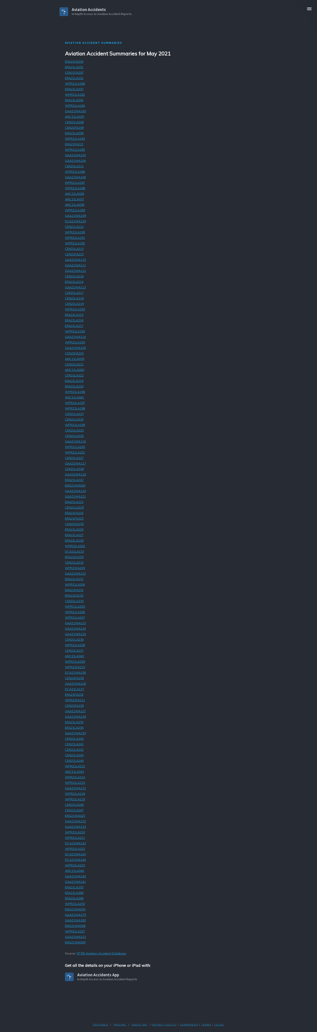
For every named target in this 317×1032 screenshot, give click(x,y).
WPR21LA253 (75, 904)
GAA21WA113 (75, 287)
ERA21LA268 (74, 898)
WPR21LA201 (75, 452)
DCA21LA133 (74, 552)
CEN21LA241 (74, 744)
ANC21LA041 (74, 397)
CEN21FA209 (74, 128)
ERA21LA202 (74, 78)
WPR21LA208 (75, 645)
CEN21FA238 (74, 678)
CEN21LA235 (74, 601)
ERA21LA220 (74, 386)
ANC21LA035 (74, 117)
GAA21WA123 (75, 623)
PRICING (120, 1024)
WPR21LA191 (75, 238)
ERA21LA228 (74, 541)
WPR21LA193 (75, 309)
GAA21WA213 (75, 937)
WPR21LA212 (75, 766)
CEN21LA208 (74, 122)
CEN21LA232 (74, 563)
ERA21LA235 (74, 722)
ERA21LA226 (74, 530)
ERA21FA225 (74, 519)
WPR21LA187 (75, 183)
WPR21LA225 (75, 865)
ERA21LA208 (74, 133)
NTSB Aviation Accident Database (101, 953)
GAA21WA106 (75, 177)
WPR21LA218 (75, 794)
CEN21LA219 (74, 304)
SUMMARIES (189, 1024)
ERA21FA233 (74, 596)
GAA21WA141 (75, 882)
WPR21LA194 (75, 331)
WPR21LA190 (75, 232)
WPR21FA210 (75, 667)
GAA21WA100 (75, 111)
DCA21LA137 (74, 689)
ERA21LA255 (74, 887)
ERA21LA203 (74, 89)
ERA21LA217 (74, 326)
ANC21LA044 (74, 871)
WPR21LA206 (75, 612)
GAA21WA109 (75, 216)
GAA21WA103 (75, 155)
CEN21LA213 (74, 249)
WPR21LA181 (75, 95)
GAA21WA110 (75, 260)
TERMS (206, 1024)
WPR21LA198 (75, 408)
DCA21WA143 (75, 854)
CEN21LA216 (74, 276)
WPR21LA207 (75, 618)
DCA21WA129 (75, 221)
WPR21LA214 (75, 777)
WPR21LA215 (75, 783)
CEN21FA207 (74, 73)
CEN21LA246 (74, 805)
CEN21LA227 (74, 458)
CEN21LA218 (74, 298)
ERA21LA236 (74, 728)
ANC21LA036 (74, 194)
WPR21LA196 (75, 392)
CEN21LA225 (74, 430)
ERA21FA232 (74, 590)
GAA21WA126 (75, 684)
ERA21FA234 (74, 695)
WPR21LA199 (75, 425)
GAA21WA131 (75, 788)
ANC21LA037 (74, 199)
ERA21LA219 (74, 381)
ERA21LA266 (74, 893)
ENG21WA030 (75, 909)
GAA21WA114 (75, 337)
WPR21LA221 (75, 838)
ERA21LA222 (74, 480)
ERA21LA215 (74, 315)
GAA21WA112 (75, 271)
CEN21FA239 (74, 706)
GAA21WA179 (75, 915)
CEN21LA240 (74, 739)
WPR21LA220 (75, 832)
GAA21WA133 (75, 827)
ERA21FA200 (74, 62)
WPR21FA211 (75, 700)
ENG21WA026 (75, 485)
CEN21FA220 (74, 353)
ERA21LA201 (74, 67)
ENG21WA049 (75, 942)
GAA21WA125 (75, 634)
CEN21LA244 (74, 761)
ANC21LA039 (74, 359)
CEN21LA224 (74, 419)
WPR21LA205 (75, 607)
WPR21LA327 (75, 931)
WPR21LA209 (75, 662)
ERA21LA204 (74, 100)
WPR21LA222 (75, 849)
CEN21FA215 (74, 254)
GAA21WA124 (75, 629)
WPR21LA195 (75, 342)
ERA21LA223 (74, 502)
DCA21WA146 (75, 860)
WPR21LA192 (75, 243)
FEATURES (100, 1024)
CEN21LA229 (74, 508)
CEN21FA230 (74, 524)
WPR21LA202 (75, 546)
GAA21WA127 (75, 711)
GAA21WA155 (75, 348)
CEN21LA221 (74, 364)
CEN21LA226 (74, 436)
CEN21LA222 (74, 375)
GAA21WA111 (75, 265)
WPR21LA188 (75, 188)
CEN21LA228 (74, 469)
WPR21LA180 (75, 84)
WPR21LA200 (75, 447)
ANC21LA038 (74, 205)
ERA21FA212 (74, 144)
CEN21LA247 (74, 810)
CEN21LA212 (74, 227)
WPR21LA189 (75, 210)
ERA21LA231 (74, 579)
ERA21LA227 (74, 535)
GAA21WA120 (75, 491)
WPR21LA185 (75, 150)
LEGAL (219, 1024)
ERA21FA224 (74, 513)
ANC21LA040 (74, 370)
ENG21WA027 (75, 816)
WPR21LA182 (75, 106)
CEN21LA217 (74, 293)
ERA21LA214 (74, 282)
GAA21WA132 (75, 821)
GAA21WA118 (75, 474)
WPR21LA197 (75, 403)
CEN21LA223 (74, 414)
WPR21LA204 (75, 585)
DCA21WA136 (75, 673)
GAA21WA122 (75, 574)
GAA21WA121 (75, 496)
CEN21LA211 (74, 166)
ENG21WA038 (75, 926)
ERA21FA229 (74, 557)
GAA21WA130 (75, 733)
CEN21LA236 (74, 640)
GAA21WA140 (75, 876)
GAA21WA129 (75, 717)
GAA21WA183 (75, 920)
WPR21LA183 (75, 139)
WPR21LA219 (75, 799)
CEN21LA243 (74, 755)
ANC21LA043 (74, 772)
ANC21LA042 (74, 656)
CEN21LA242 (74, 750)
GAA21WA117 (75, 463)
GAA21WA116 (75, 441)
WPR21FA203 (75, 568)
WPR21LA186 (75, 172)
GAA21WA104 (75, 161)
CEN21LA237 (74, 651)
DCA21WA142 (75, 843)
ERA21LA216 (74, 320)
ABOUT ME (139, 1024)
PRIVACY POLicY (164, 1024)
